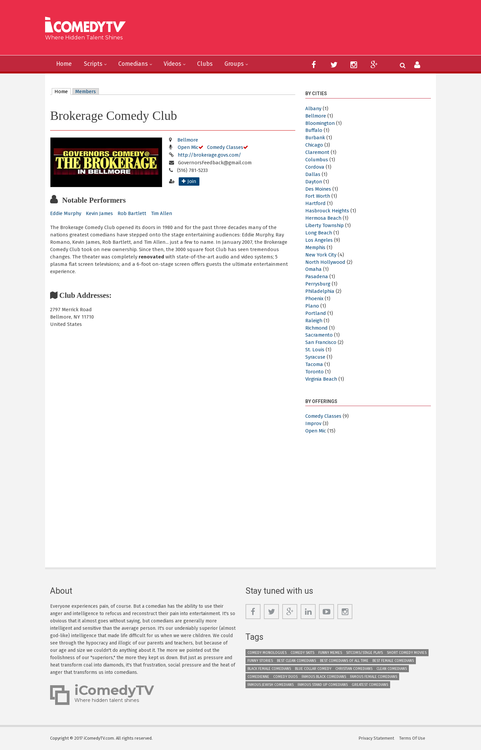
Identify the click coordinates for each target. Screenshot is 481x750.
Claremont (317, 152)
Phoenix (314, 299)
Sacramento (319, 335)
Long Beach (319, 233)
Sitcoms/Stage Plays (364, 652)
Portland (315, 313)
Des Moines (318, 189)
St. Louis (315, 350)
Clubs (209, 64)
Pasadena (316, 276)
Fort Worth (317, 196)
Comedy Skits (302, 652)
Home (64, 64)
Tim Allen (163, 213)
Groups (239, 64)
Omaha (313, 269)
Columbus (317, 160)
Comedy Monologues (267, 652)
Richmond (317, 328)
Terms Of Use (412, 738)
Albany (313, 109)
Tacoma (314, 364)
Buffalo (314, 130)
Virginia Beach (321, 379)
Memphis (315, 247)
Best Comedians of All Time (344, 661)
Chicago (314, 145)
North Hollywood (325, 262)
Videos (176, 64)
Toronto (314, 372)
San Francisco (321, 342)
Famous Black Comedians (324, 677)
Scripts (94, 64)
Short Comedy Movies (407, 652)
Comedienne (258, 677)
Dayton (313, 182)
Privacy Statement (376, 738)
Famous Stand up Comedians (323, 685)
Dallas (312, 174)
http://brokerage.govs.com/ (210, 155)
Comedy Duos (285, 677)
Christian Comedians (353, 669)
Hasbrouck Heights (327, 211)
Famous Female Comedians (373, 677)
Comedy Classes (226, 147)
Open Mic (188, 147)
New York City (320, 255)
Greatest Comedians (370, 685)
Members (86, 91)
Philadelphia (320, 291)
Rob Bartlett (133, 213)
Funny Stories (260, 661)
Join (191, 181)
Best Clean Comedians (296, 661)
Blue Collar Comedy (313, 669)
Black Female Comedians (269, 669)
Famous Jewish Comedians (271, 685)
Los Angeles (319, 240)
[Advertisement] (292, 30)
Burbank (315, 138)
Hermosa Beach (323, 218)
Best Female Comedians (393, 661)
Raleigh (314, 321)
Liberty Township (324, 225)
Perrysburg (318, 284)
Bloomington (320, 123)
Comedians (135, 64)
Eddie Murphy (66, 213)
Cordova (314, 167)
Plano (312, 306)
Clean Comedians (391, 669)
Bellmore (187, 140)
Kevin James (100, 213)
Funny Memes (330, 652)
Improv (313, 423)
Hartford (315, 203)
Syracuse (315, 357)
